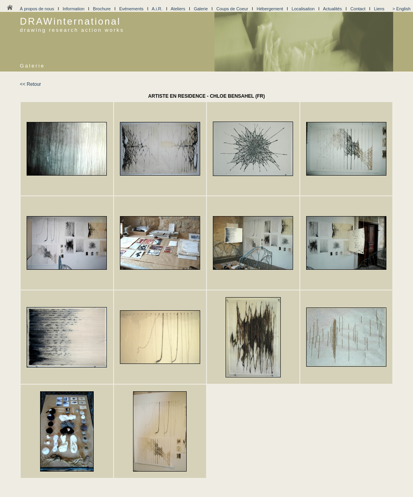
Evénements (131, 8)
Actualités (332, 8)
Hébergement (270, 8)
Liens (379, 8)
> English (401, 8)
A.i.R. (157, 8)
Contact (357, 8)
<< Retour (30, 84)
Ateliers (178, 8)
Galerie (201, 8)
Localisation (303, 8)
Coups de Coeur (232, 8)
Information (74, 8)
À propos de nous (37, 8)
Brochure (102, 8)
